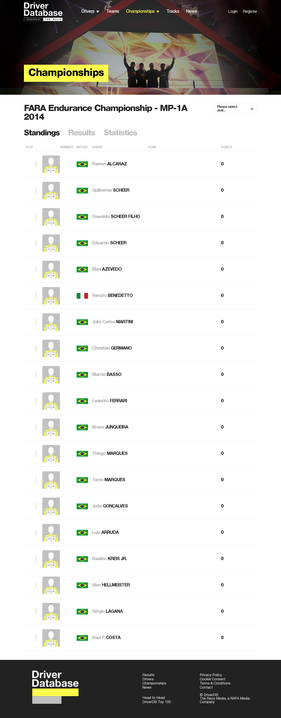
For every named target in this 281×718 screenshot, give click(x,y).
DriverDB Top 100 (156, 702)
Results (148, 675)
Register (250, 11)
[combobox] (217, 109)
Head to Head (153, 698)
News (146, 687)
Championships (154, 683)
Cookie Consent (212, 679)
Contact (206, 687)
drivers (87, 12)
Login (232, 11)
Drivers (148, 679)
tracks (172, 12)
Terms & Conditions (215, 683)
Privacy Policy (211, 675)
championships (140, 12)
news (191, 12)
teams (112, 12)
